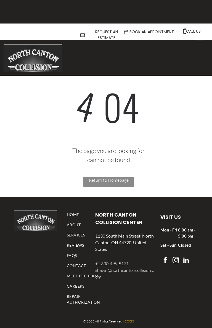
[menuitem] (83, 214)
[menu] (200, 38)
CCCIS (129, 321)
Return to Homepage (109, 180)
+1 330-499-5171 (112, 263)
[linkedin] (186, 260)
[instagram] (176, 260)
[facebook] (165, 260)
